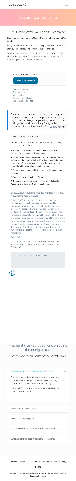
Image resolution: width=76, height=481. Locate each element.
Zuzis (35, 473)
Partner (22, 462)
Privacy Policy (60, 462)
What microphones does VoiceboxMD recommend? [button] (33, 439)
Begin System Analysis (25, 80)
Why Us (13, 462)
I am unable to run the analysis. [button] (24, 409)
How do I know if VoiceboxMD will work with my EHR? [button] (34, 429)
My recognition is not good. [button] (22, 419)
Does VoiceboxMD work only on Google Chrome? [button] (32, 371)
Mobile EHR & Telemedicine (40, 462)
